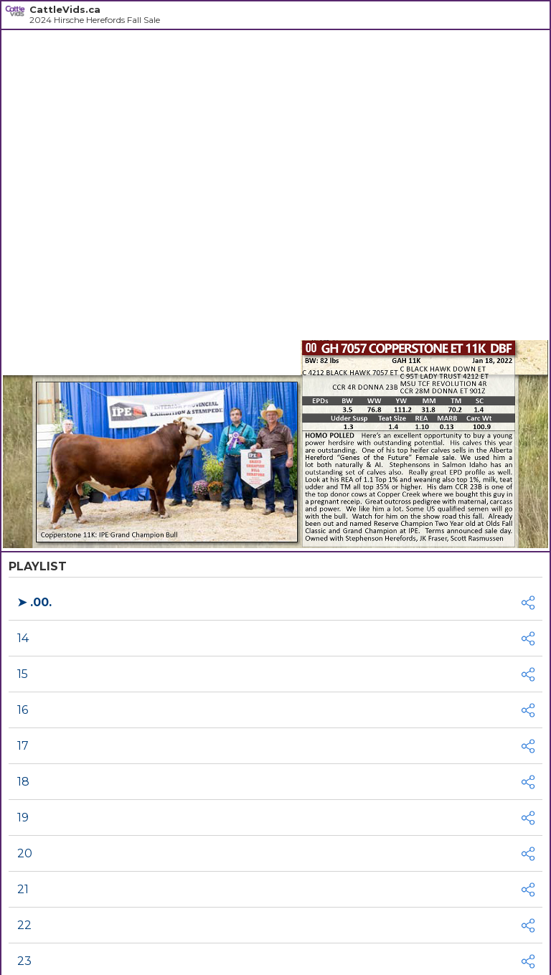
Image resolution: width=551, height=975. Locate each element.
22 (24, 925)
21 (23, 889)
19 (23, 817)
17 (23, 746)
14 (23, 638)
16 (22, 710)
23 (24, 961)
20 (24, 853)
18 (23, 781)
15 (22, 674)
